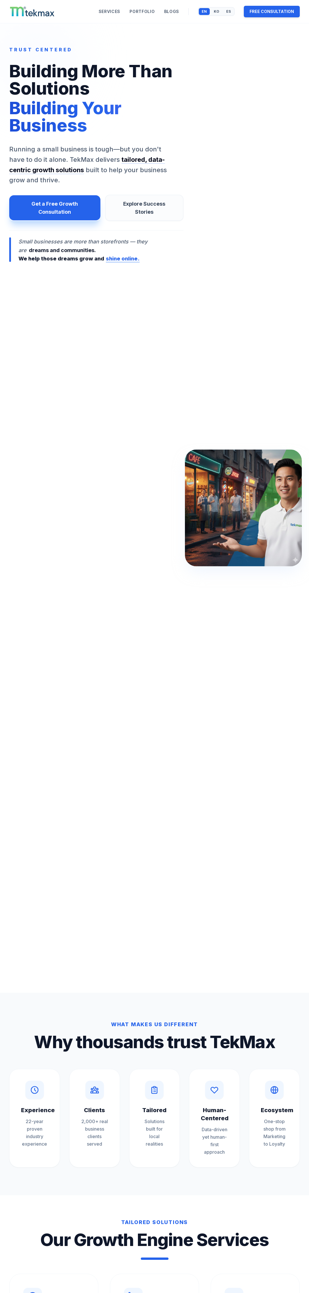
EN (204, 11)
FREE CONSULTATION (272, 11)
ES (228, 11)
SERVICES (110, 11)
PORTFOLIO (142, 11)
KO (216, 11)
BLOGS (171, 11)
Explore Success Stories (144, 208)
